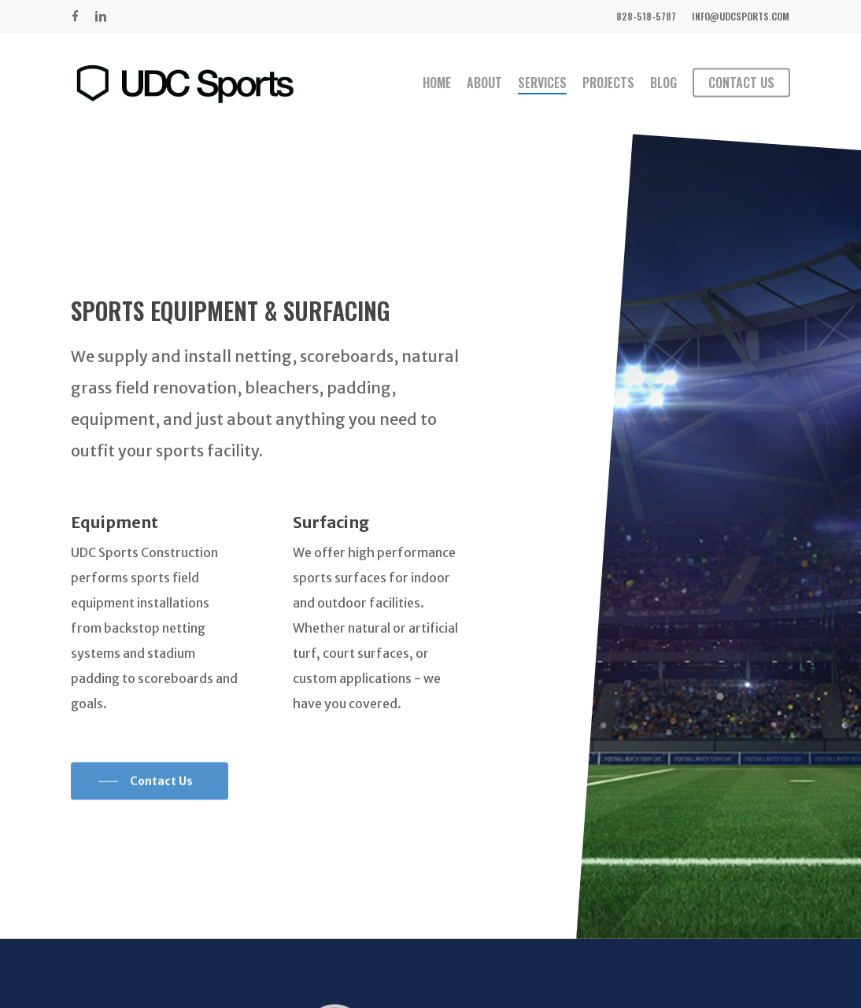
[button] (149, 801)
